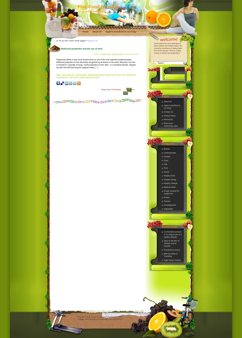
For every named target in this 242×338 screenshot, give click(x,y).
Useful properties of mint (89, 77)
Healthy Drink (169, 176)
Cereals (167, 157)
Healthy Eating (170, 180)
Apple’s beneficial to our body (121, 32)
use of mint (73, 77)
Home (86, 32)
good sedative (81, 75)
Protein (167, 197)
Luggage (80, 319)
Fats (165, 164)
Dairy (166, 160)
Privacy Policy (169, 116)
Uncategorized (170, 205)
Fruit (166, 168)
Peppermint (131, 75)
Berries (167, 149)
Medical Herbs (170, 187)
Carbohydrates (170, 153)
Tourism (167, 201)
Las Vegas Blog (102, 319)
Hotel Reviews (90, 319)
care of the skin (68, 75)
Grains (166, 172)
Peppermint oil (62, 77)
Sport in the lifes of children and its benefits (171, 243)
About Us (97, 32)
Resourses (168, 119)
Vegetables (168, 209)
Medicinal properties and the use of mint (81, 48)
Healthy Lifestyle (170, 183)
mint (123, 75)
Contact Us (168, 112)
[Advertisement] (172, 74)
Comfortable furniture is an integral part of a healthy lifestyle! (173, 234)
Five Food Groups (97, 6)
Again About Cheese (172, 260)
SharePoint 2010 (115, 319)
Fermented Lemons (172, 250)
